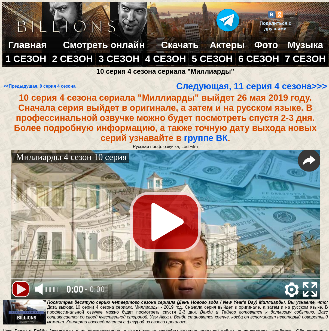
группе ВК (206, 138)
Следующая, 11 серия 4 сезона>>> (251, 86)
